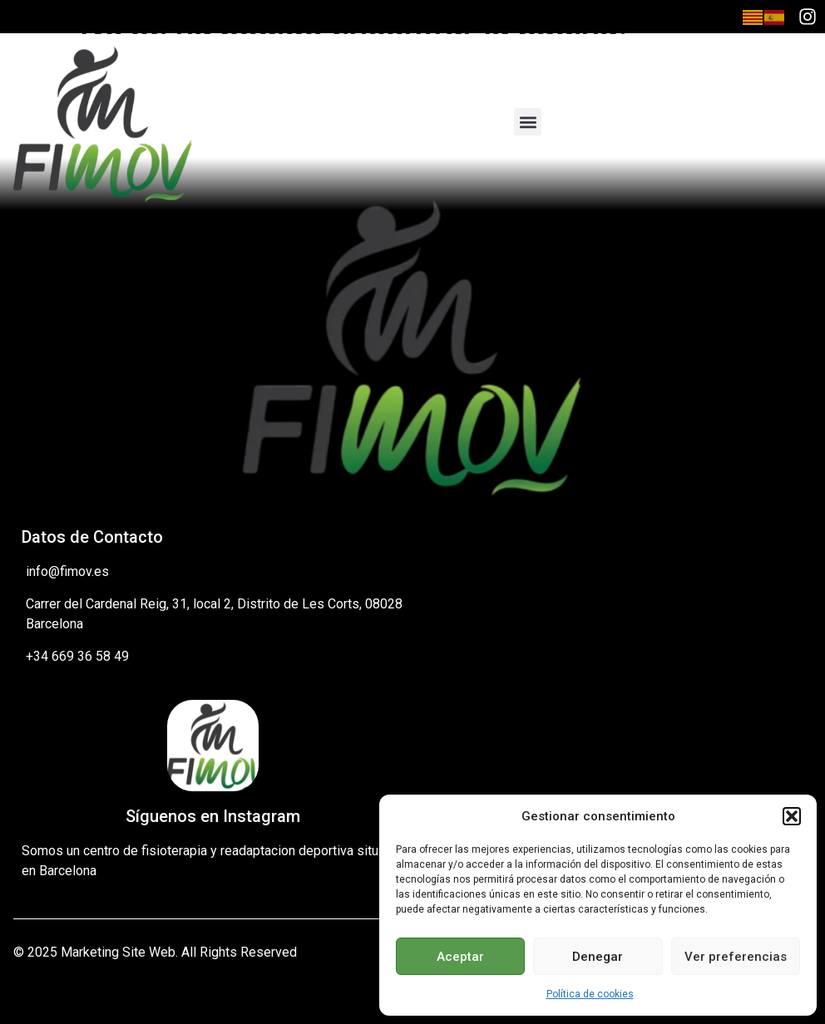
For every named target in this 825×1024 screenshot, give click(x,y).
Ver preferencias (735, 956)
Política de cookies (590, 994)
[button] (791, 816)
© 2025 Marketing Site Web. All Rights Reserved (155, 952)
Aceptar (460, 956)
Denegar (597, 956)
